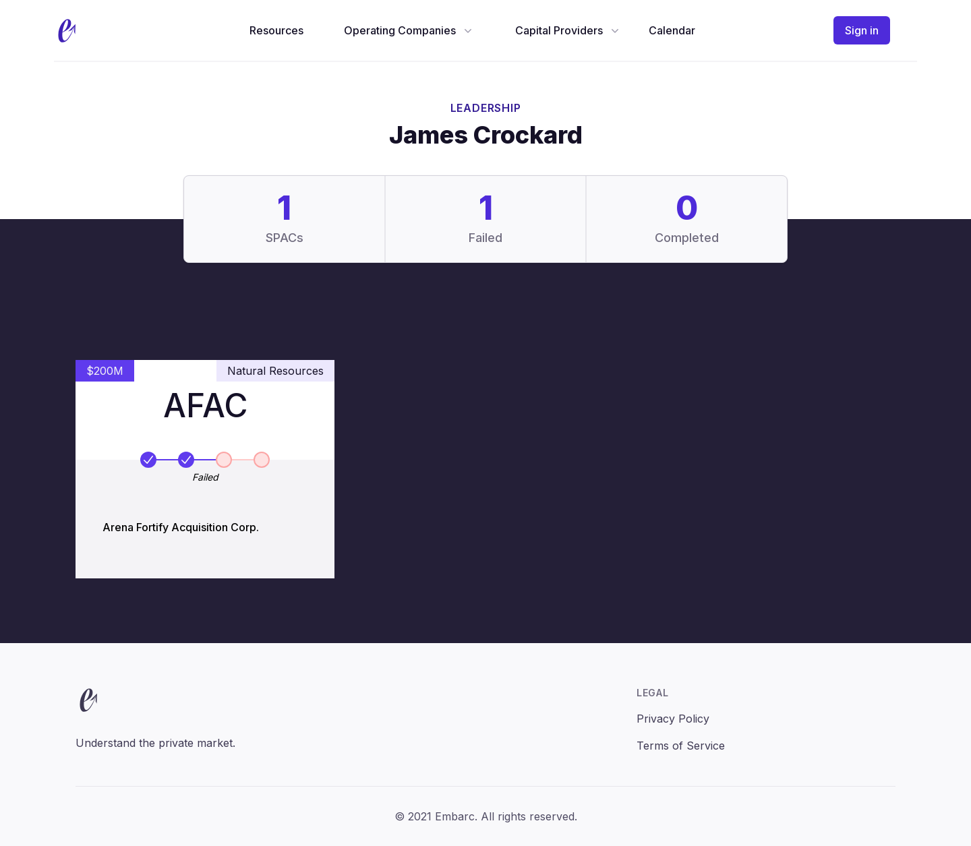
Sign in (862, 30)
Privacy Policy (673, 718)
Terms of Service (681, 745)
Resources (276, 30)
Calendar (672, 30)
